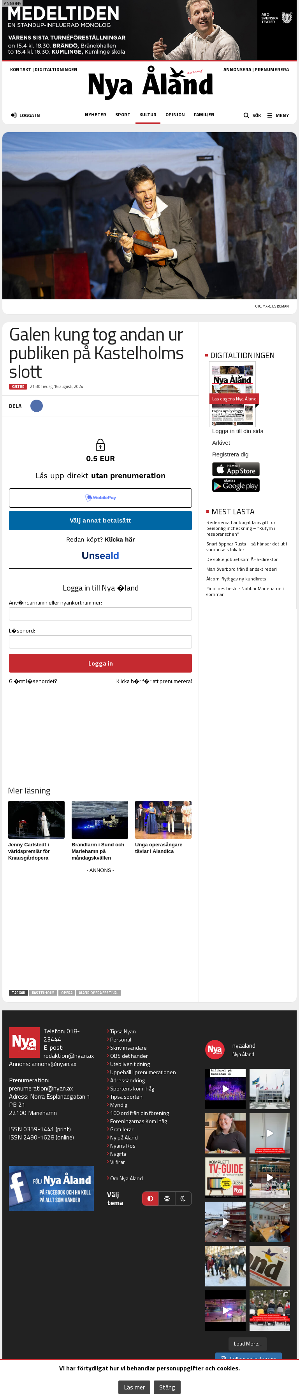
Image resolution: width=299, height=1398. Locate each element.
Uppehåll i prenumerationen (143, 1072)
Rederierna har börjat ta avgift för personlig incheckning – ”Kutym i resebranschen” (240, 528)
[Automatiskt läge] (150, 1199)
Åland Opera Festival (98, 992)
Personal (120, 1039)
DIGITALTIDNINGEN (56, 69)
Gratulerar (122, 1129)
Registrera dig (230, 454)
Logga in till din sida (238, 431)
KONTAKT (20, 69)
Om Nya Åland (126, 1178)
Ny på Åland (124, 1137)
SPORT (122, 114)
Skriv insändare (128, 1047)
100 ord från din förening (139, 1113)
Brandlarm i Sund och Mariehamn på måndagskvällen (98, 851)
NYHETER (95, 114)
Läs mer (134, 1387)
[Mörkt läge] (183, 1199)
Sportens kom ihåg (132, 1088)
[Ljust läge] (166, 1199)
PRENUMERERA (272, 69)
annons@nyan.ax (54, 1063)
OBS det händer (129, 1056)
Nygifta (118, 1154)
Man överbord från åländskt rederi (241, 569)
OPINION (175, 114)
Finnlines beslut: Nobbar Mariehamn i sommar (245, 591)
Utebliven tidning (130, 1064)
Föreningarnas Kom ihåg (138, 1121)
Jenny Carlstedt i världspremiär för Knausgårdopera (29, 851)
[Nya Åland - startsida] (150, 102)
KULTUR (148, 114)
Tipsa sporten (126, 1096)
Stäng (167, 1387)
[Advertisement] (100, 929)
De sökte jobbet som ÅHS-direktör (242, 559)
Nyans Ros (122, 1145)
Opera (66, 992)
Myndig (118, 1105)
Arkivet (221, 442)
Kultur (18, 386)
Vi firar (117, 1162)
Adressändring (127, 1080)
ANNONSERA (237, 69)
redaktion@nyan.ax (69, 1055)
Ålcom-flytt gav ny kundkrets (236, 578)
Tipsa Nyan (123, 1031)
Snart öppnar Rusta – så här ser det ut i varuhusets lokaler (246, 546)
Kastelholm (43, 992)
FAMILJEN (204, 114)
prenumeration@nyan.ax (41, 1088)
